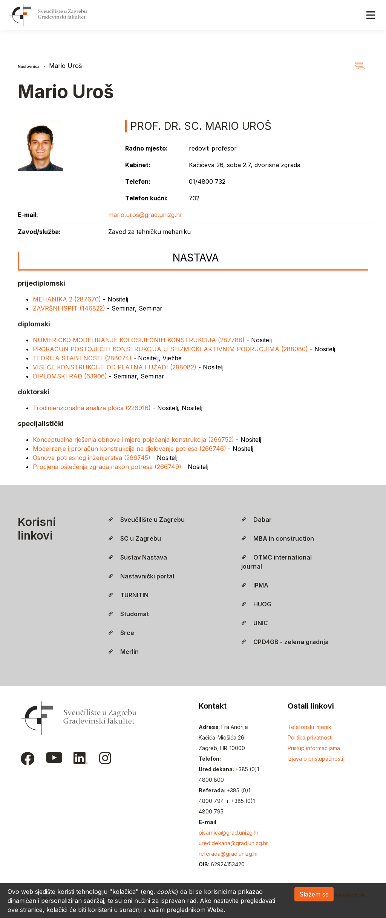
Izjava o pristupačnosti (315, 758)
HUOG (256, 604)
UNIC (254, 623)
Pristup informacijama (314, 748)
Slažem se (314, 894)
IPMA (254, 585)
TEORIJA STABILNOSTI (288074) (83, 358)
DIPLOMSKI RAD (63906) (71, 376)
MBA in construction (277, 538)
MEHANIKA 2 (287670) (68, 299)
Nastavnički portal (141, 576)
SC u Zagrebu (134, 538)
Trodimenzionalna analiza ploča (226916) (93, 408)
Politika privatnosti (310, 737)
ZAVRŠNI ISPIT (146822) (70, 308)
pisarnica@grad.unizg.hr (229, 832)
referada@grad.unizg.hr (228, 853)
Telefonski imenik (309, 727)
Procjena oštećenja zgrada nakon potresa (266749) (108, 467)
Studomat (128, 614)
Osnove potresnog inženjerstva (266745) (92, 457)
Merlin (123, 651)
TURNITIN (128, 595)
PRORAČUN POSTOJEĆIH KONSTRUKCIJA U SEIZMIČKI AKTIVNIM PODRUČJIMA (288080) (171, 349)
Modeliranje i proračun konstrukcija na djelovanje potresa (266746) (130, 448)
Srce (121, 633)
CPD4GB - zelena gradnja (285, 642)
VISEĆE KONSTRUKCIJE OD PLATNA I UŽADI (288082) (115, 367)
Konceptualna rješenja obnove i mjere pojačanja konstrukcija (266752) (134, 439)
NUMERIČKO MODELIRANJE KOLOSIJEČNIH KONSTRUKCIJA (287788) (140, 340)
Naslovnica (29, 66)
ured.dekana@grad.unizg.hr (233, 843)
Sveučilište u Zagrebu (146, 519)
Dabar (256, 519)
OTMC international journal (276, 562)
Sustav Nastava (137, 557)
